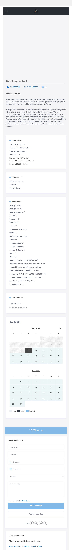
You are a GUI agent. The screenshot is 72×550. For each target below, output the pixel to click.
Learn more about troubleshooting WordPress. (25, 546)
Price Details (15, 140)
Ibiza (15, 185)
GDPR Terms (25, 501)
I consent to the (20, 501)
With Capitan (32, 87)
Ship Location (16, 177)
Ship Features (16, 298)
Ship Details (15, 202)
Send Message (36, 505)
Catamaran (15, 87)
